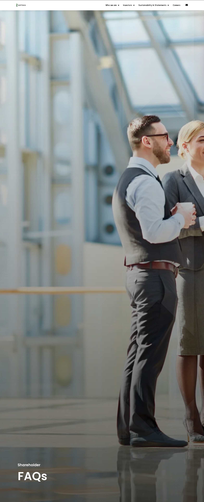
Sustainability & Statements (152, 5)
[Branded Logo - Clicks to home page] (24, 5)
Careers (176, 5)
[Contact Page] (187, 5)
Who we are (111, 5)
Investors (128, 5)
